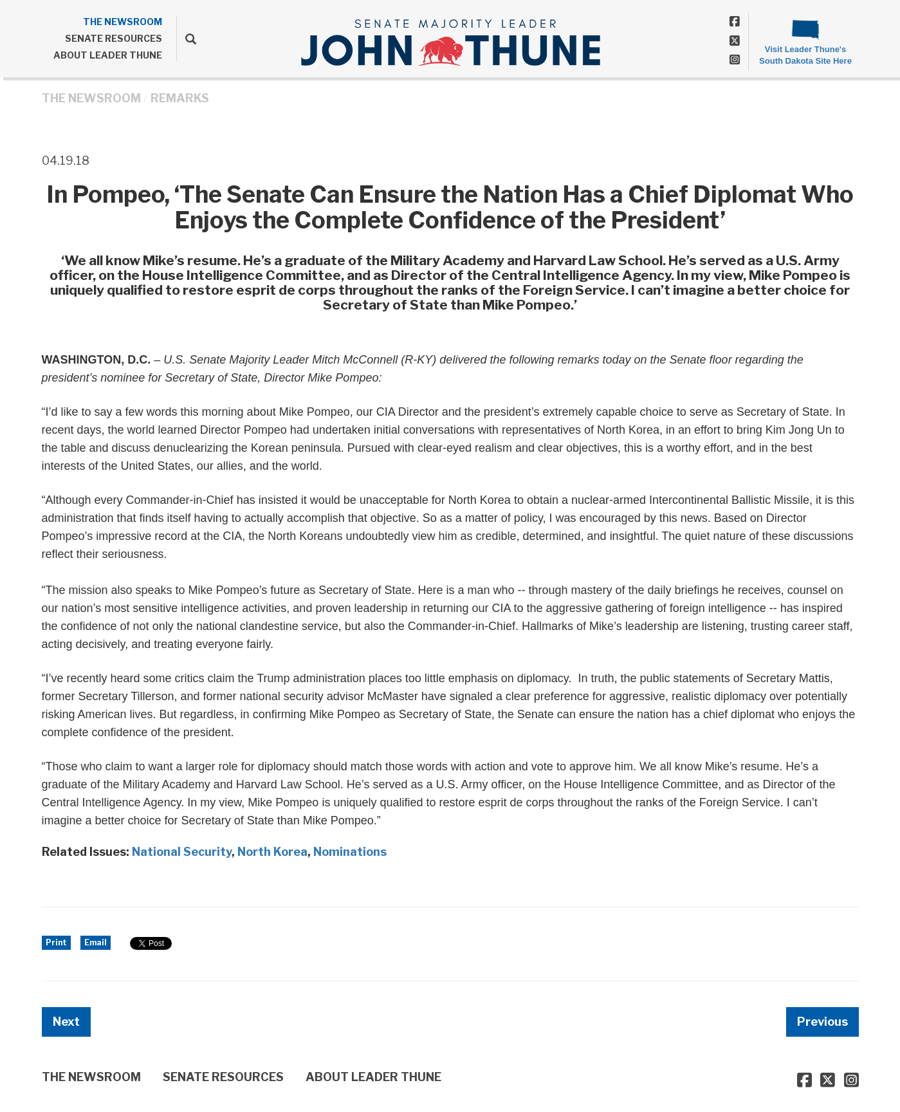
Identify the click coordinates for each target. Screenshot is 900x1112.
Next (66, 1021)
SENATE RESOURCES (113, 38)
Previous (822, 1021)
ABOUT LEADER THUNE (107, 55)
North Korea (272, 851)
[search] (186, 38)
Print (56, 942)
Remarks (180, 98)
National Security (182, 851)
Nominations (350, 851)
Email (95, 942)
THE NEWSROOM (122, 21)
